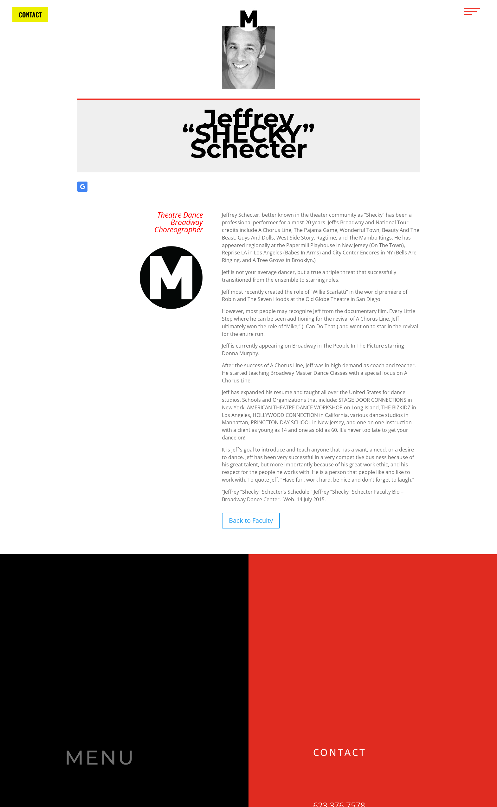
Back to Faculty (251, 520)
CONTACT (30, 14)
